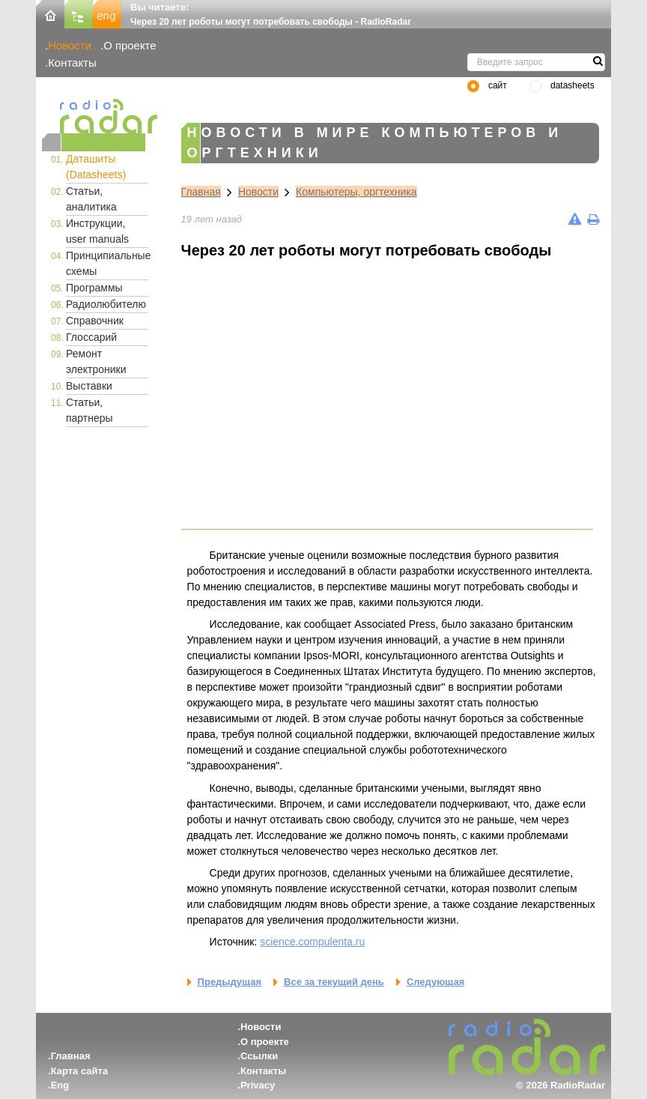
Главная (201, 192)
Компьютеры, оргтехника (356, 192)
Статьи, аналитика (91, 199)
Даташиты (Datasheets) (96, 167)
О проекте (129, 45)
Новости (69, 45)
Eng (60, 1085)
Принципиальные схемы (107, 263)
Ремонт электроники (96, 361)
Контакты (72, 62)
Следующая (435, 981)
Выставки (89, 386)
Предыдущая (229, 981)
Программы (94, 288)
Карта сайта (80, 1071)
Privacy (257, 1085)
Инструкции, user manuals (97, 231)
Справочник (95, 321)
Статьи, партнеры (89, 410)
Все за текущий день (334, 981)
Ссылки (259, 1056)
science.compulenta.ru (312, 942)
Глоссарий (91, 337)
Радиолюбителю (106, 304)
